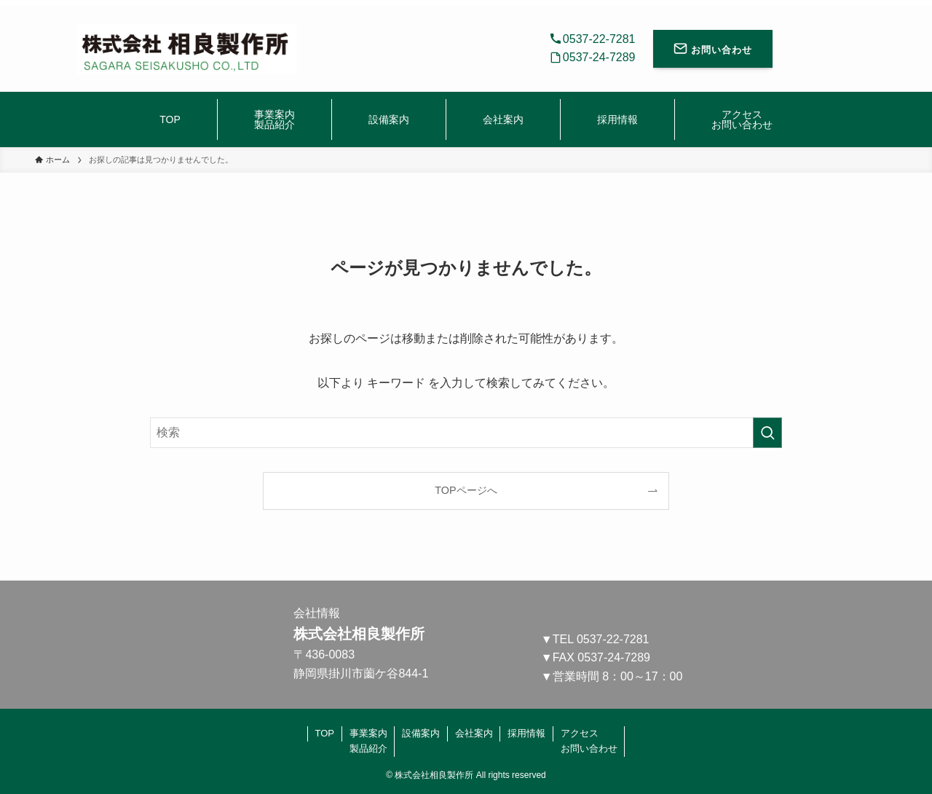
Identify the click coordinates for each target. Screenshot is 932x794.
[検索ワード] (466, 432)
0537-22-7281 (613, 639)
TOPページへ (466, 490)
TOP (325, 733)
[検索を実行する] (767, 432)
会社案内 (474, 733)
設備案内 (421, 733)
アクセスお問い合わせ (589, 741)
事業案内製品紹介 (368, 741)
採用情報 (526, 733)
